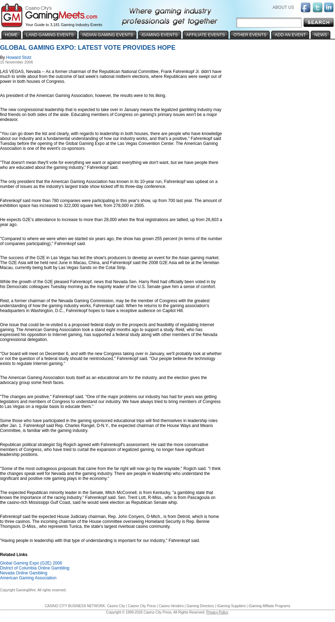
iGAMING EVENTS (159, 34)
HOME (11, 34)
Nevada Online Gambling (23, 573)
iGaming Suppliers (231, 606)
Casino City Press (142, 606)
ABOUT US (283, 7)
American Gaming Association (28, 577)
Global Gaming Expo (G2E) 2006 (31, 563)
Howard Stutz (18, 57)
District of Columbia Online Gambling (34, 568)
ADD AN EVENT (290, 34)
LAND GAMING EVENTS (50, 34)
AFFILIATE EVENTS (205, 34)
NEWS (320, 34)
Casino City (116, 606)
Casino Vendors (171, 606)
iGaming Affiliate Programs (269, 606)
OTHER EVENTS (249, 34)
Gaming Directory (200, 606)
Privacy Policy (217, 612)
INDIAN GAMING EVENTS (107, 34)
